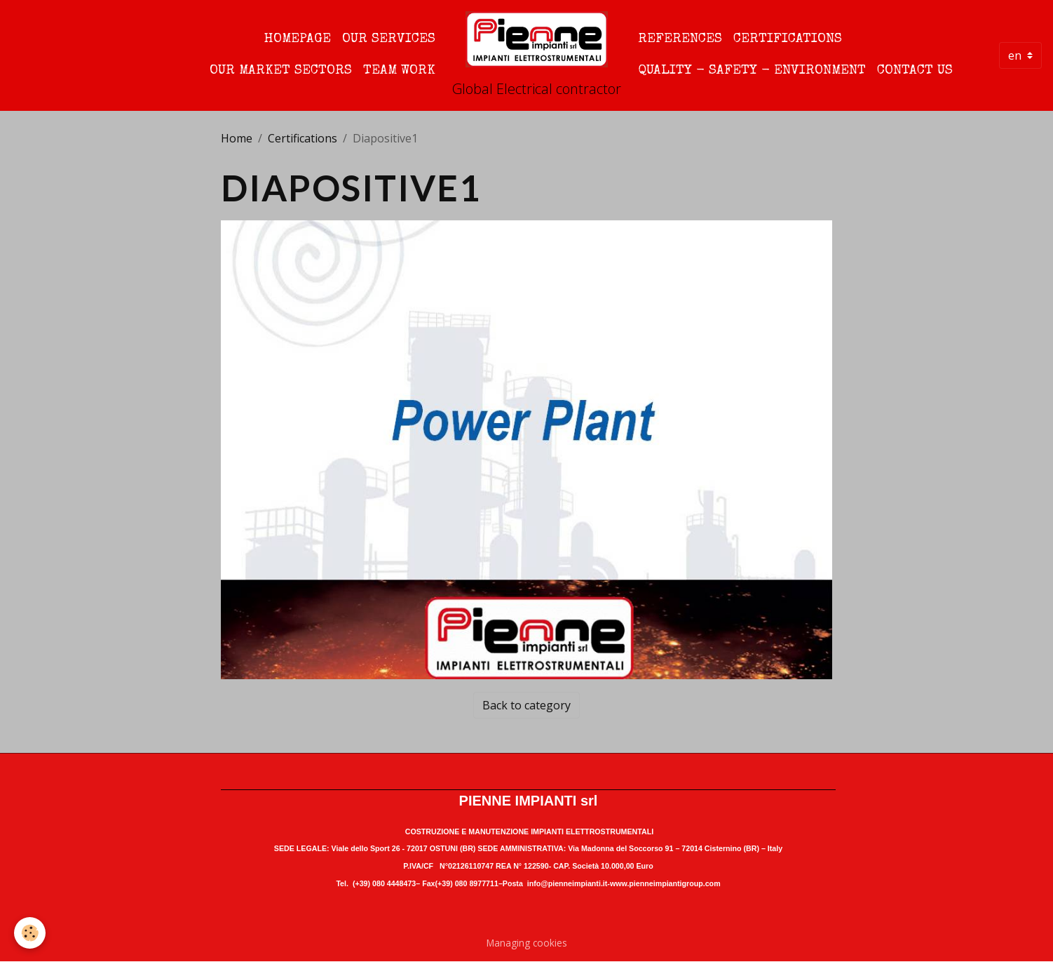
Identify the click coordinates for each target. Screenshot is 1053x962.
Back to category (526, 705)
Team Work (399, 71)
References (680, 39)
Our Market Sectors (281, 71)
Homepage (297, 39)
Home (236, 138)
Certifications (787, 39)
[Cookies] (30, 933)
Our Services (388, 39)
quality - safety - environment (752, 71)
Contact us (915, 71)
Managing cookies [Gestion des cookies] (527, 942)
